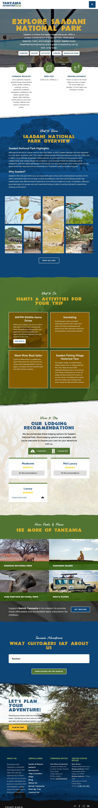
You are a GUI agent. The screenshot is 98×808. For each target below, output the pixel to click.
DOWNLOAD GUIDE (71, 53)
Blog (31, 780)
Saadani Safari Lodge (19, 497)
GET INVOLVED (80, 609)
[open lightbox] (23, 210)
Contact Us (34, 792)
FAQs (31, 777)
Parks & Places (36, 764)
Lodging (57, 53)
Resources (34, 770)
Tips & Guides (35, 774)
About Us (33, 783)
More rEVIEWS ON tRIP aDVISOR (49, 671)
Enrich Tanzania (37, 786)
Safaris (32, 767)
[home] (11, 4)
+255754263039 (61, 779)
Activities (45, 53)
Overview (24, 53)
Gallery (34, 53)
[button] (92, 4)
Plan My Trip (18, 728)
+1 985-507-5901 (83, 786)
